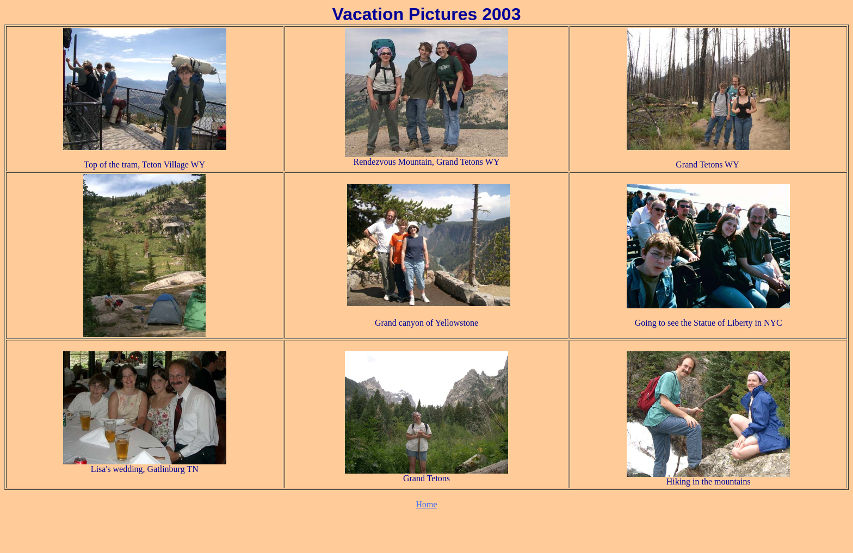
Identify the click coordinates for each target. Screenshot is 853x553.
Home (426, 504)
